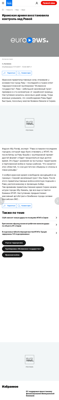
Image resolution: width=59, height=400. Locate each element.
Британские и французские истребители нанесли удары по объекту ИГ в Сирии (25, 224)
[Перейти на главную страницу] (9, 3)
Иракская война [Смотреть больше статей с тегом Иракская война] (12, 255)
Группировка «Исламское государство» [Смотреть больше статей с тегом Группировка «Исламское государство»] (23, 249)
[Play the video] (29, 40)
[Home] (3, 10)
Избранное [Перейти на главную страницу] (10, 386)
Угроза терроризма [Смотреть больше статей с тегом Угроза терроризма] (14, 243)
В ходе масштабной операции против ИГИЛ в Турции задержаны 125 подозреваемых (24, 233)
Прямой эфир (49, 3)
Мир (17, 10)
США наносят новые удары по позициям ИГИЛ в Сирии (25, 218)
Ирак (23, 10)
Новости (9, 10)
